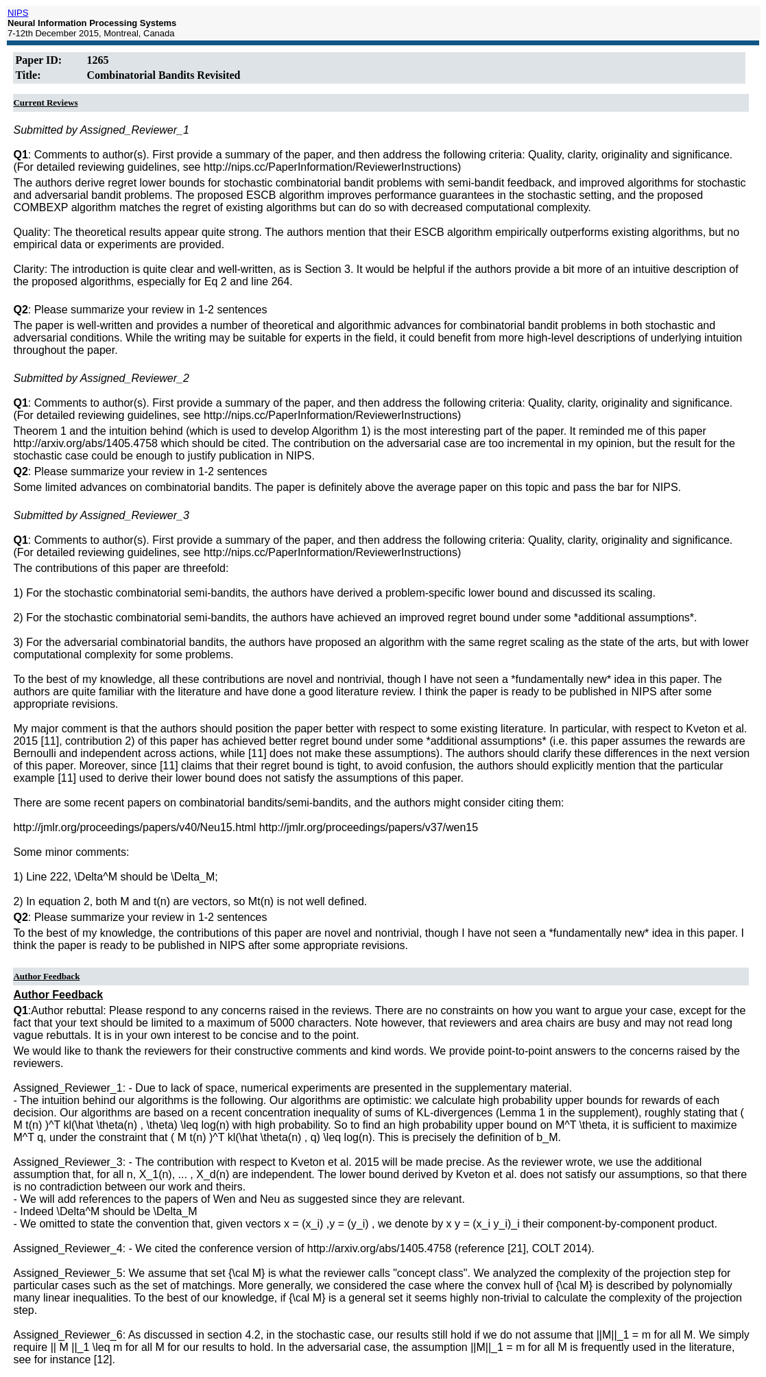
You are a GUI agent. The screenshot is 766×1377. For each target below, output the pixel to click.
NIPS (18, 13)
